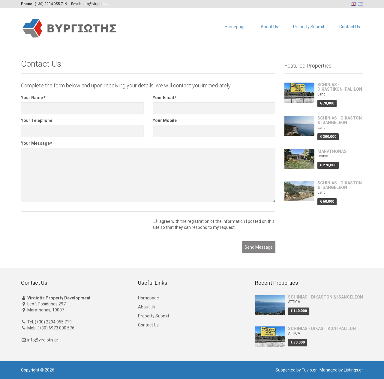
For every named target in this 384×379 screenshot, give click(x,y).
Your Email (164, 97)
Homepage (235, 26)
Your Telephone (36, 120)
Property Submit (308, 26)
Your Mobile (165, 120)
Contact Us (349, 26)
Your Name (33, 97)
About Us (269, 26)
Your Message (36, 143)
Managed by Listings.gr (341, 370)
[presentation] (66, 229)
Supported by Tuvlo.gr (296, 370)
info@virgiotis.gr (42, 340)
